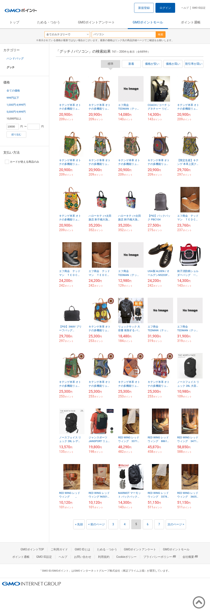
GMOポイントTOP (32, 549)
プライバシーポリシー (159, 556)
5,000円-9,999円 (16, 111)
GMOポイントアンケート (96, 22)
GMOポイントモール (148, 22)
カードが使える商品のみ (22, 162)
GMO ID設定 (198, 7)
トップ (14, 22)
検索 (160, 34)
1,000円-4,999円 (16, 104)
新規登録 (144, 7)
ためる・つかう (48, 22)
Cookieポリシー (126, 556)
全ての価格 (13, 90)
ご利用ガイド (59, 549)
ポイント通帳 (191, 22)
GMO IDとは (82, 549)
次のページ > (176, 524)
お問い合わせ (82, 556)
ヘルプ (185, 7)
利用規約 (104, 556)
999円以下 (13, 97)
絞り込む (16, 134)
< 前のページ (96, 524)
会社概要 (190, 556)
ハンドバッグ (15, 58)
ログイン (165, 7)
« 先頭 (79, 524)
